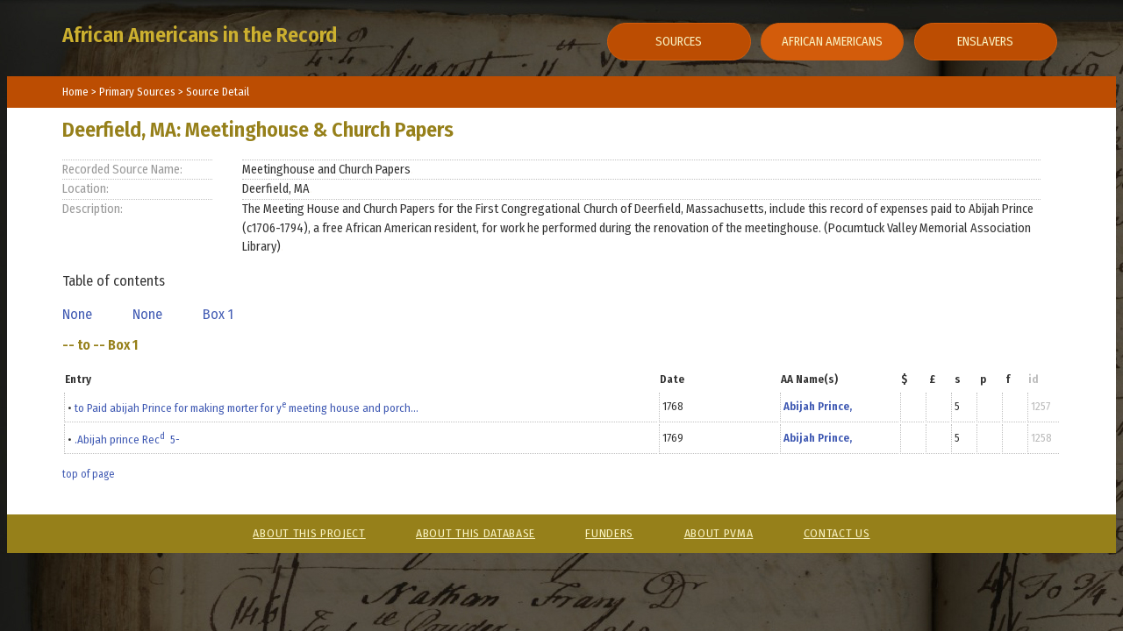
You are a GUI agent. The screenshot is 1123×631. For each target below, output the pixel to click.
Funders (609, 533)
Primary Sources (138, 91)
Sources (678, 41)
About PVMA (719, 533)
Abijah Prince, (817, 406)
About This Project (309, 533)
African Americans (832, 41)
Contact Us (837, 533)
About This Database (475, 533)
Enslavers (985, 41)
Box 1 (221, 314)
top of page (88, 474)
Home (75, 91)
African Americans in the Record (199, 35)
